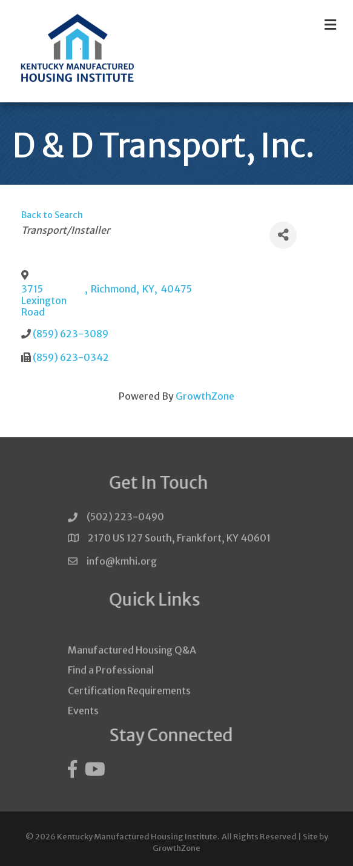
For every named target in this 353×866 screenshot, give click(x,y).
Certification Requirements (129, 703)
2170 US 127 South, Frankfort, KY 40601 (179, 540)
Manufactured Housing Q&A (132, 663)
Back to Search (52, 215)
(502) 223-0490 (125, 520)
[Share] (283, 235)
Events (83, 723)
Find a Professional (111, 683)
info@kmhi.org (122, 565)
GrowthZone (205, 396)
